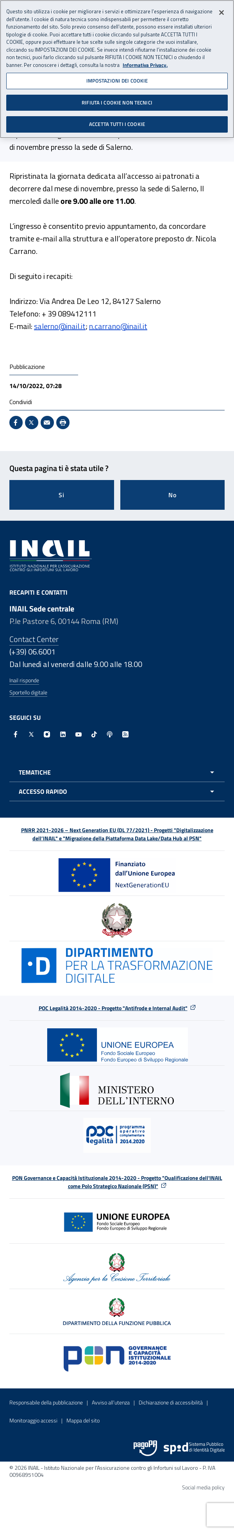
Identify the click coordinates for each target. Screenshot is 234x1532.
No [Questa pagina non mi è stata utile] (172, 495)
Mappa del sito (83, 1420)
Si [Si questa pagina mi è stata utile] (61, 495)
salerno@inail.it (60, 326)
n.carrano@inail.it (118, 326)
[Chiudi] (221, 12)
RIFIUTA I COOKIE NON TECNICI (117, 102)
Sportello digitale (28, 692)
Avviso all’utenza (111, 1402)
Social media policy (203, 1487)
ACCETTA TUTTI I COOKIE (117, 124)
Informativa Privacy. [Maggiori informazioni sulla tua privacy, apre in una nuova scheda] (145, 65)
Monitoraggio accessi (33, 1420)
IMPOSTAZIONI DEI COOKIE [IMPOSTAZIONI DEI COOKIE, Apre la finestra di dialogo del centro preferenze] (117, 81)
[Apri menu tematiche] (117, 772)
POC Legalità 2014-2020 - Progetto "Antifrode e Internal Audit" (113, 1008)
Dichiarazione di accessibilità (171, 1402)
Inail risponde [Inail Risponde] (24, 680)
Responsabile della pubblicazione (46, 1402)
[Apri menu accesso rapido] (117, 791)
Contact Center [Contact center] (34, 639)
